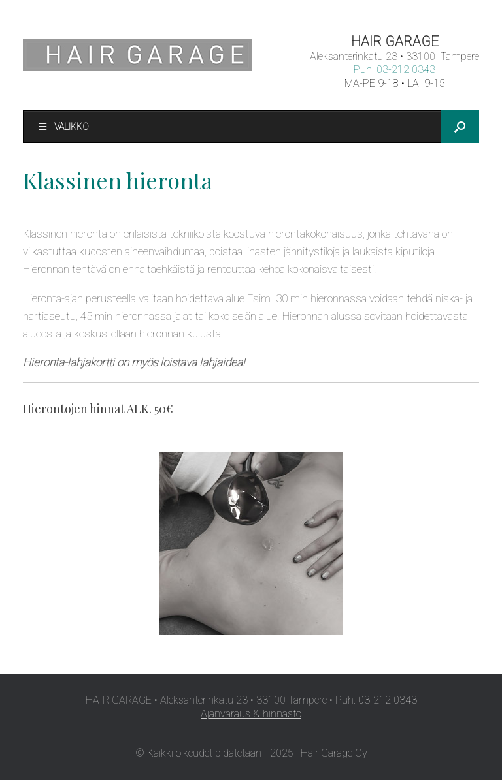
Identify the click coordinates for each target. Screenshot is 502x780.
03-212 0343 (405, 69)
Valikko (63, 126)
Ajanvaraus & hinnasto (251, 714)
